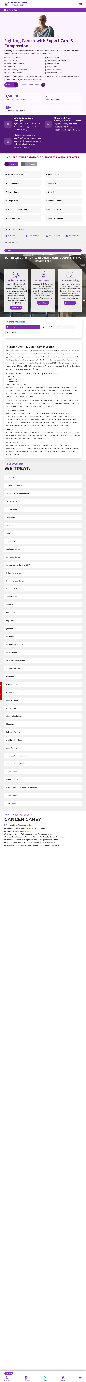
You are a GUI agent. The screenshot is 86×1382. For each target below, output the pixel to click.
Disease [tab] (10, 164)
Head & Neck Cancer (55, 183)
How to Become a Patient (52, 327)
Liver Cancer (52, 192)
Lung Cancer (11, 201)
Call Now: (73, 10)
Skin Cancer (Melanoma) (16, 209)
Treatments (12, 332)
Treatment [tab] (28, 164)
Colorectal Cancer (13, 218)
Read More (16, 307)
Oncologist (12, 327)
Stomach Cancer (53, 209)
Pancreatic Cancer (54, 218)
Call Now (8, 1373)
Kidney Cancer (12, 192)
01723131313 (10, 10)
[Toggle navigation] (80, 1379)
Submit (8, 250)
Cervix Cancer (12, 183)
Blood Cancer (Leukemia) (16, 174)
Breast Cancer (53, 174)
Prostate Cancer (53, 201)
